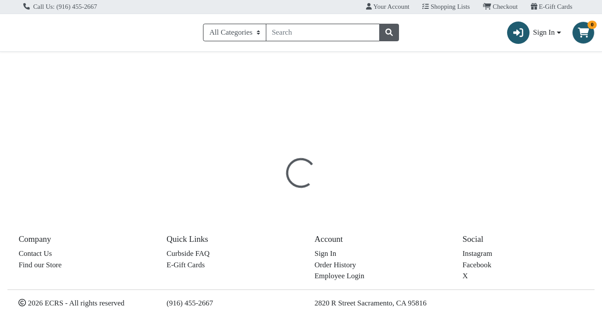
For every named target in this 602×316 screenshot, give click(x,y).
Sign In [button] (531, 34)
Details (275, 185)
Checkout (500, 6)
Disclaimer (315, 185)
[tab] (275, 185)
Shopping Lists (446, 6)
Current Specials (39, 63)
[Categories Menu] (234, 34)
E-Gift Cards (552, 6)
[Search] (323, 34)
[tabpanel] (426, 234)
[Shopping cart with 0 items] (583, 34)
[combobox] (323, 34)
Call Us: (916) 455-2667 (60, 6)
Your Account (387, 6)
